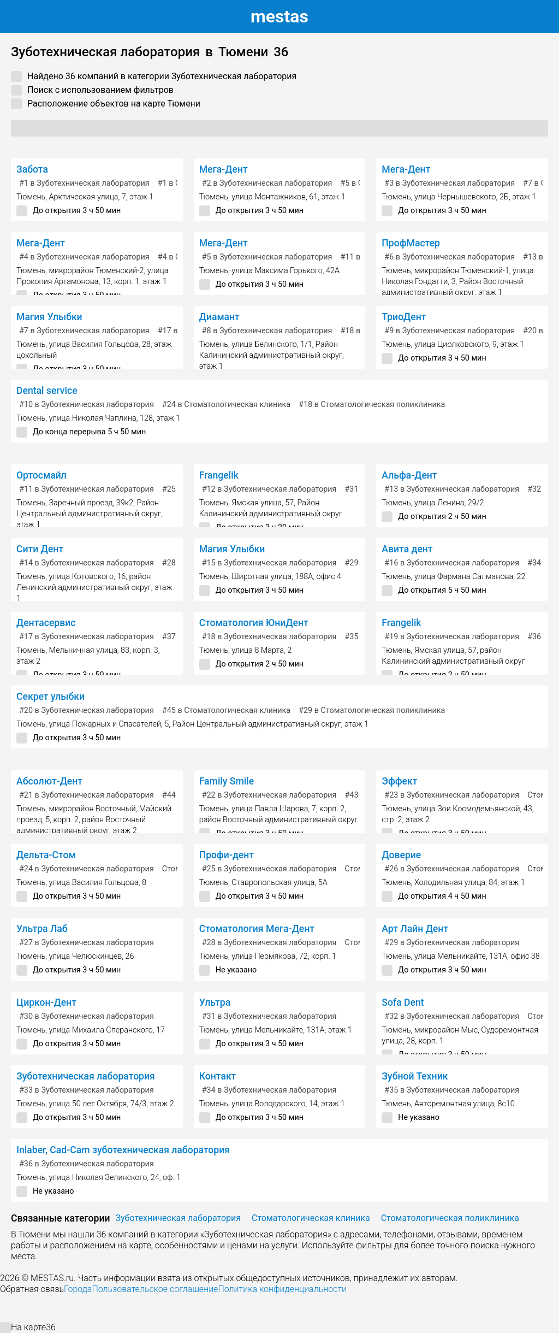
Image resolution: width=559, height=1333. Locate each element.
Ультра (215, 1002)
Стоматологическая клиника (311, 1218)
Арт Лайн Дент (415, 928)
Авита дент (407, 549)
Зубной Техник (415, 1076)
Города (78, 1289)
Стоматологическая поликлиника (450, 1218)
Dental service (47, 390)
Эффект (399, 781)
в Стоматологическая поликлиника (372, 404)
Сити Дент (39, 549)
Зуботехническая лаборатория (85, 1076)
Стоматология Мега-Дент (256, 928)
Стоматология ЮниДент (253, 622)
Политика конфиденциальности (282, 1289)
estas (279, 16)
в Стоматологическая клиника (226, 404)
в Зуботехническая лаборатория (84, 183)
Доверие (401, 855)
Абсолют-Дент (49, 781)
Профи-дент (226, 855)
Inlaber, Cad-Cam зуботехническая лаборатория (123, 1150)
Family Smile (226, 781)
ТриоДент (404, 316)
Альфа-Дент (409, 475)
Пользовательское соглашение (155, 1289)
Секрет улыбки (50, 696)
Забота (32, 169)
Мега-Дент (223, 169)
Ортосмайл (41, 475)
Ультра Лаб (42, 928)
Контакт (217, 1076)
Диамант (219, 316)
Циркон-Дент (46, 1002)
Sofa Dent (403, 1002)
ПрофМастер (411, 243)
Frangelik (219, 475)
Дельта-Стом (46, 855)
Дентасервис (45, 622)
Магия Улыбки (49, 316)
